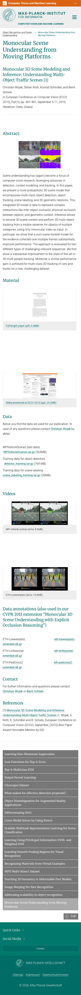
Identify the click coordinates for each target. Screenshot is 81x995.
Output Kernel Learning (20, 777)
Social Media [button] (14, 939)
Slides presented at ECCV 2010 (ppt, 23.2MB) (31, 402)
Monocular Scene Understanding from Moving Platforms (36, 904)
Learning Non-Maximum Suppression (30, 754)
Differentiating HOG (18, 812)
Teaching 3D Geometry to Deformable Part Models (38, 879)
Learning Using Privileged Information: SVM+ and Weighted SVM (38, 842)
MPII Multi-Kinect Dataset (22, 871)
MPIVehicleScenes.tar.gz (19, 452)
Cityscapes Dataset (17, 785)
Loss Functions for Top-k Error (25, 762)
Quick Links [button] (14, 930)
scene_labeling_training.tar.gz (21, 475)
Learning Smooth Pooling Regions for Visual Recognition (34, 854)
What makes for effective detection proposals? (35, 793)
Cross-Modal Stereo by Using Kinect (28, 820)
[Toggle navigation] (74, 17)
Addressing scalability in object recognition (33, 895)
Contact (40, 948)
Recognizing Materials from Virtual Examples (35, 863)
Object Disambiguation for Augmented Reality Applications (35, 803)
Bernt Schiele (35, 691)
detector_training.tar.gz (18, 463)
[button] (75, 3)
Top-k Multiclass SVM (19, 769)
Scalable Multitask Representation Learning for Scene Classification (40, 830)
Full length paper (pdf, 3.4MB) (22, 325)
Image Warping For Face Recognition (29, 887)
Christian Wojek (61, 429)
